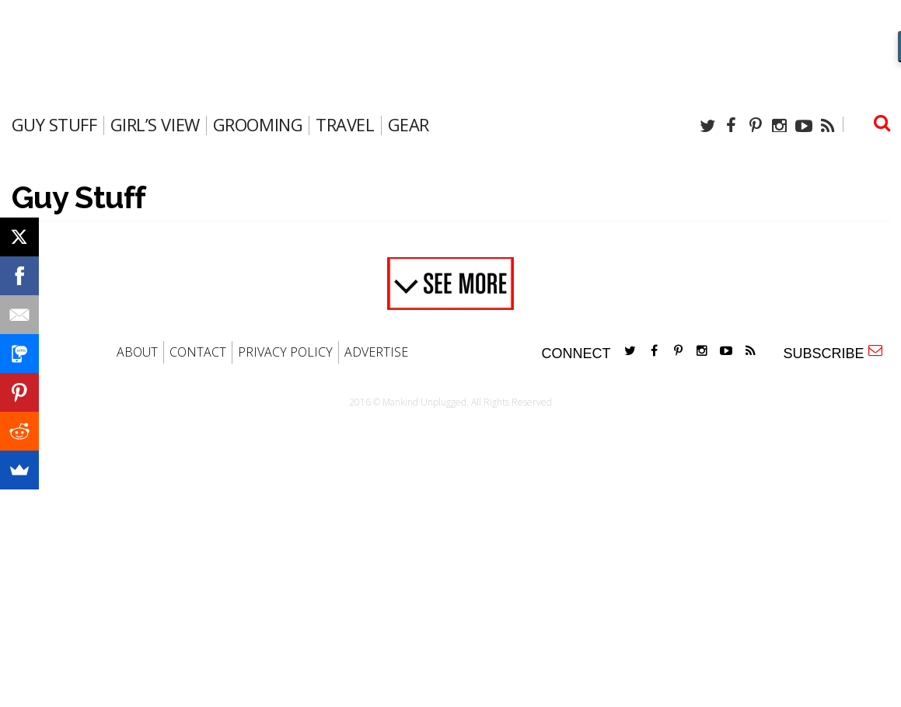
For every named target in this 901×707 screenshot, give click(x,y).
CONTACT (197, 351)
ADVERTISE (376, 351)
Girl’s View (155, 124)
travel (345, 124)
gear (408, 124)
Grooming (257, 124)
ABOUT (137, 351)
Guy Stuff (54, 124)
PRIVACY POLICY (285, 351)
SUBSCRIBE (832, 352)
